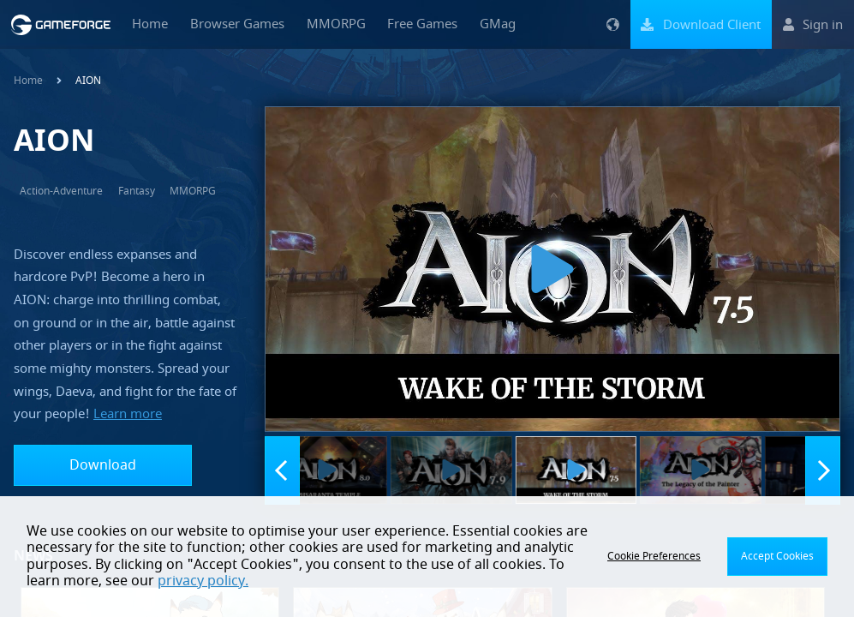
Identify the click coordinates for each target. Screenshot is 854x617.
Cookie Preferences (654, 556)
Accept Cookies (777, 556)
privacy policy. (203, 581)
